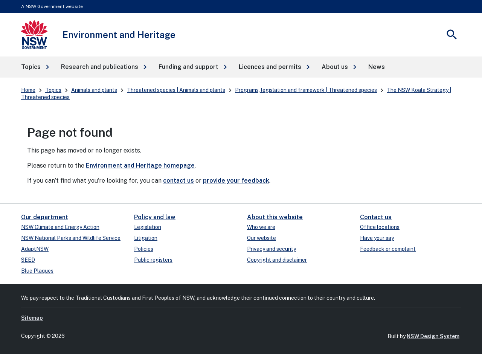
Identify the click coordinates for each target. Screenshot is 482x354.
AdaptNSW (35, 249)
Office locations (380, 227)
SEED (28, 260)
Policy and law (154, 217)
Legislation (147, 227)
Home (28, 90)
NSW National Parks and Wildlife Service (70, 238)
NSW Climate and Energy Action (60, 227)
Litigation (145, 238)
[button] (35, 67)
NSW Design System (433, 336)
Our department (44, 217)
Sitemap (32, 318)
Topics (53, 90)
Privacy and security (271, 249)
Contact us (376, 217)
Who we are (261, 227)
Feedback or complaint (388, 249)
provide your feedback (236, 180)
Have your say (377, 238)
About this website (275, 217)
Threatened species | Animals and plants (176, 90)
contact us (178, 180)
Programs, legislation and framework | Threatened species (306, 90)
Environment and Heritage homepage (140, 165)
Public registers (153, 260)
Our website (261, 238)
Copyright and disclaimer (277, 260)
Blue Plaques (37, 271)
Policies (143, 249)
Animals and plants (94, 90)
